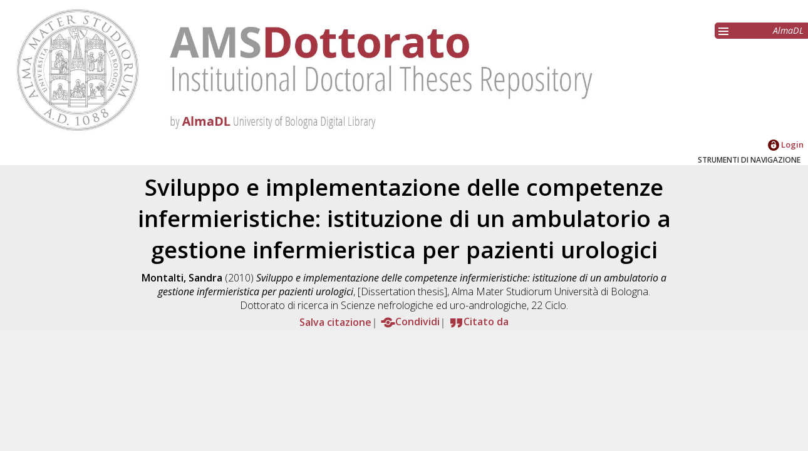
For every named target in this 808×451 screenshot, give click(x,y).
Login (786, 144)
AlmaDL (788, 30)
